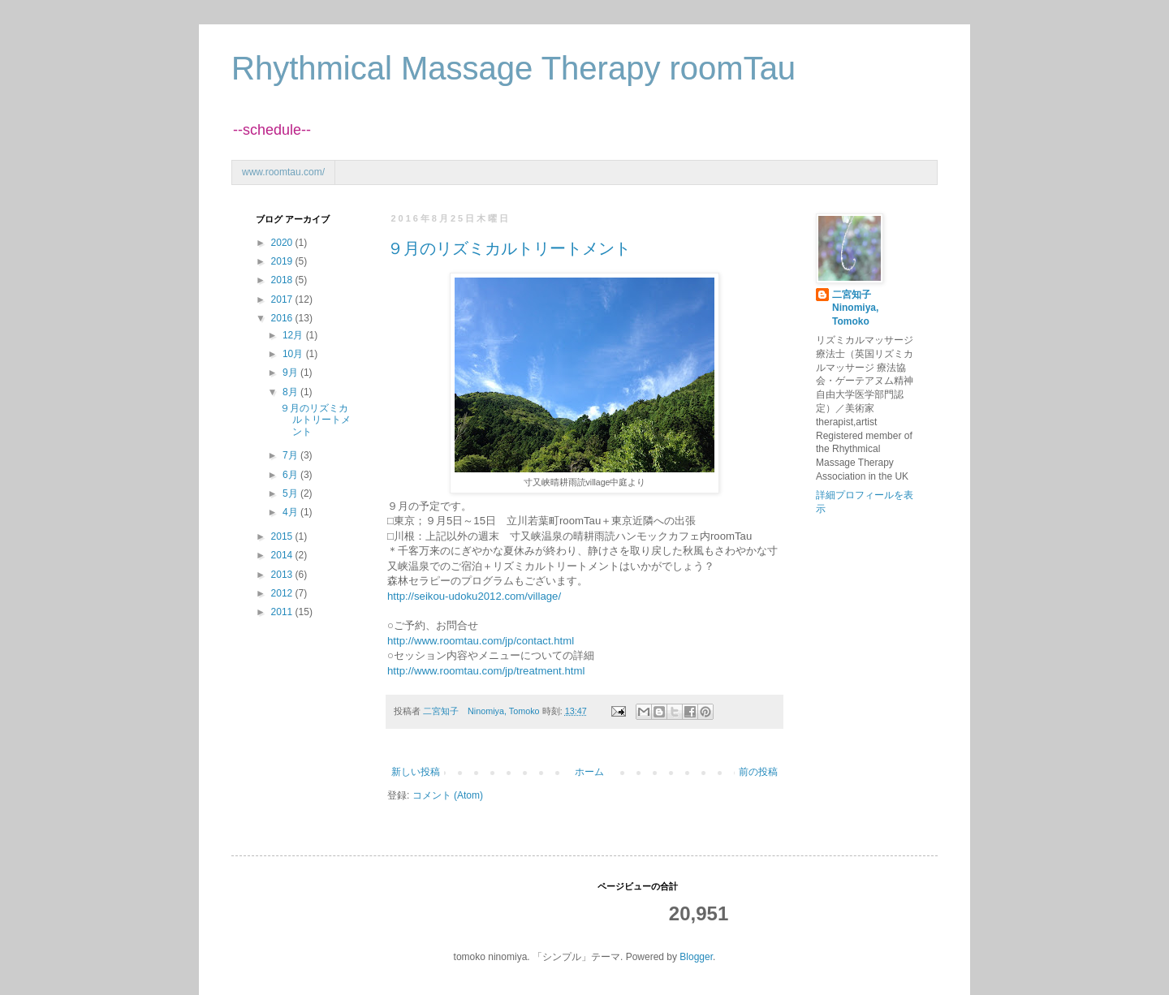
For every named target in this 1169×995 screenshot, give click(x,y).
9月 (291, 372)
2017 (283, 299)
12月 (294, 335)
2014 (283, 555)
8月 (291, 392)
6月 (291, 474)
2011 (283, 612)
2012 (283, 593)
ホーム (589, 771)
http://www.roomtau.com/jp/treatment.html (485, 671)
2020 (283, 242)
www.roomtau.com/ (283, 172)
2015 (283, 536)
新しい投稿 (415, 771)
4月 (291, 512)
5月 (291, 493)
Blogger (696, 957)
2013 (283, 574)
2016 (283, 318)
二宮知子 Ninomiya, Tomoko (856, 308)
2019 (283, 261)
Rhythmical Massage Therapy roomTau (513, 68)
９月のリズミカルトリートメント (509, 248)
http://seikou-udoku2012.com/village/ (474, 596)
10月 (294, 354)
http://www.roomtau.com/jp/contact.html (480, 641)
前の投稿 (758, 771)
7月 (291, 455)
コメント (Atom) (447, 795)
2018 (283, 280)
